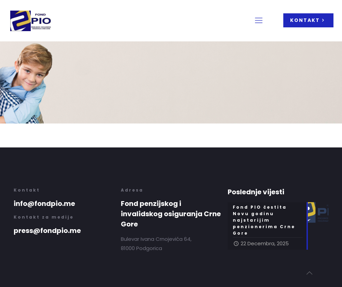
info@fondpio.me (44, 203)
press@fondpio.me (47, 230)
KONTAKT (308, 20)
